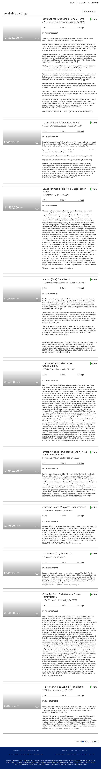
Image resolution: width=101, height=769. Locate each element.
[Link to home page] (2, 3)
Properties (81, 3)
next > (95, 741)
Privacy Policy (81, 750)
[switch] (37, 38)
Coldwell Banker (20, 750)
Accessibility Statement (65, 754)
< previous (78, 741)
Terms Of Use (67, 750)
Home (72, 3)
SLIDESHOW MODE (90, 11)
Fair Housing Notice (86, 754)
